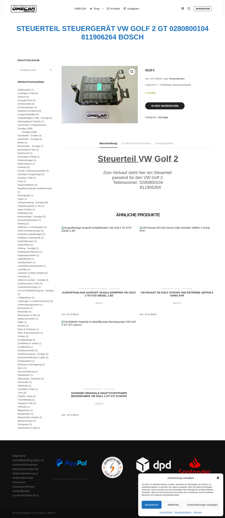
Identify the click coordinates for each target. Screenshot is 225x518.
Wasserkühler (24, 414)
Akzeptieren (152, 504)
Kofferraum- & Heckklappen (30, 227)
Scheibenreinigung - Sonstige (31, 354)
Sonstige (163, 117)
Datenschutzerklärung (182, 512)
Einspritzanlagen (25, 160)
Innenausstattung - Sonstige (31, 202)
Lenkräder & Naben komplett (31, 273)
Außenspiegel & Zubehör (29, 121)
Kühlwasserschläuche (28, 252)
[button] (218, 478)
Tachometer (23, 382)
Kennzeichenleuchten (28, 220)
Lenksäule (22, 276)
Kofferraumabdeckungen (29, 230)
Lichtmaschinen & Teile (28, 283)
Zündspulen (23, 424)
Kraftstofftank (24, 245)
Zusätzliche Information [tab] (136, 143)
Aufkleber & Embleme (28, 111)
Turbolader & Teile (26, 389)
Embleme (22, 167)
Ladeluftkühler (24, 259)
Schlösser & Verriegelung (29, 364)
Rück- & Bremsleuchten (29, 333)
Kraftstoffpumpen (26, 241)
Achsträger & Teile (26, 93)
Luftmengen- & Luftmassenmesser (34, 301)
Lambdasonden (25, 262)
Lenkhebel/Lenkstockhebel (30, 266)
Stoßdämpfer (24, 375)
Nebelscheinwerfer (26, 319)
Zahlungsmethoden (23, 486)
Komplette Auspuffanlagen (30, 234)
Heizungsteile (24, 195)
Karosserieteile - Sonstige (30, 216)
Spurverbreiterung (26, 371)
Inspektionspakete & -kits (29, 206)
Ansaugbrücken (25, 100)
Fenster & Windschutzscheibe (32, 171)
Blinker (21, 142)
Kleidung (22, 223)
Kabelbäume (23, 213)
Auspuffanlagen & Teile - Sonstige (33, 118)
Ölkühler (21, 326)
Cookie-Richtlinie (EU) (25, 495)
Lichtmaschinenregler (28, 287)
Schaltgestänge (25, 340)
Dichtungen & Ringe (27, 157)
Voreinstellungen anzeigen (202, 504)
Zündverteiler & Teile (27, 428)
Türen (20, 393)
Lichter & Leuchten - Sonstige (31, 280)
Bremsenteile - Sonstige (29, 146)
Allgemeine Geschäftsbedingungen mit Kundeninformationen (28, 460)
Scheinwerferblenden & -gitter (31, 357)
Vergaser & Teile (25, 403)
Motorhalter (23, 312)
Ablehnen (173, 504)
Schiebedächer (25, 361)
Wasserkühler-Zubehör (28, 417)
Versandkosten (177, 78)
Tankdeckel (23, 385)
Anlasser (22, 97)
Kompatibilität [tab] (164, 143)
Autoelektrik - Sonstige (28, 139)
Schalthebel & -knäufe (28, 343)
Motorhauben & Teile (27, 315)
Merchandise (24, 308)
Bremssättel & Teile (27, 149)
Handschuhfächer (26, 185)
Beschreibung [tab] (108, 143)
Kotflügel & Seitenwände (29, 238)
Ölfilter (21, 322)
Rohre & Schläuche (27, 329)
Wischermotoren (25, 421)
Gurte (20, 181)
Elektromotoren (25, 164)
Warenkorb (203, 9)
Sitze (20, 368)
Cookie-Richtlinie (166, 512)
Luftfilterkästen (24, 297)
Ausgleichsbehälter (26, 114)
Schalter (21, 336)
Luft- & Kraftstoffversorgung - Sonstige (35, 290)
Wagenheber (24, 410)
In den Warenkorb (164, 105)
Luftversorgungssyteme (29, 304)
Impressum (197, 512)
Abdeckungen (24, 90)
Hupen (21, 199)
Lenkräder (22, 269)
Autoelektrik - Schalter (28, 135)
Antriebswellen (24, 104)
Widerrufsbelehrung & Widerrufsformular (25, 475)
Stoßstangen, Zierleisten (29, 378)
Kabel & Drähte (25, 209)
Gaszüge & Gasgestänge (29, 174)
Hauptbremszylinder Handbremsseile (35, 188)
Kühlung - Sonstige (26, 248)
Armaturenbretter (26, 107)
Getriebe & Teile (25, 178)
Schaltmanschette (26, 350)
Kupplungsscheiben (27, 255)
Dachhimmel (23, 153)
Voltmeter (22, 407)
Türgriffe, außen (25, 396)
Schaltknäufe (24, 347)
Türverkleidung (24, 400)
